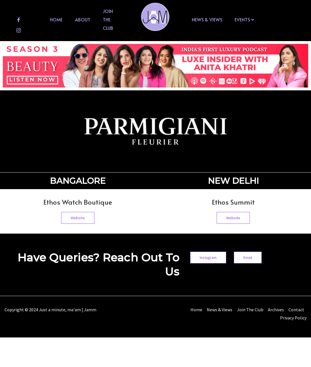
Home (56, 19)
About (82, 19)
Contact (296, 309)
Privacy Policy (293, 318)
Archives (276, 309)
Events (244, 19)
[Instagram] (19, 30)
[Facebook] (19, 19)
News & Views (207, 19)
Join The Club (108, 19)
